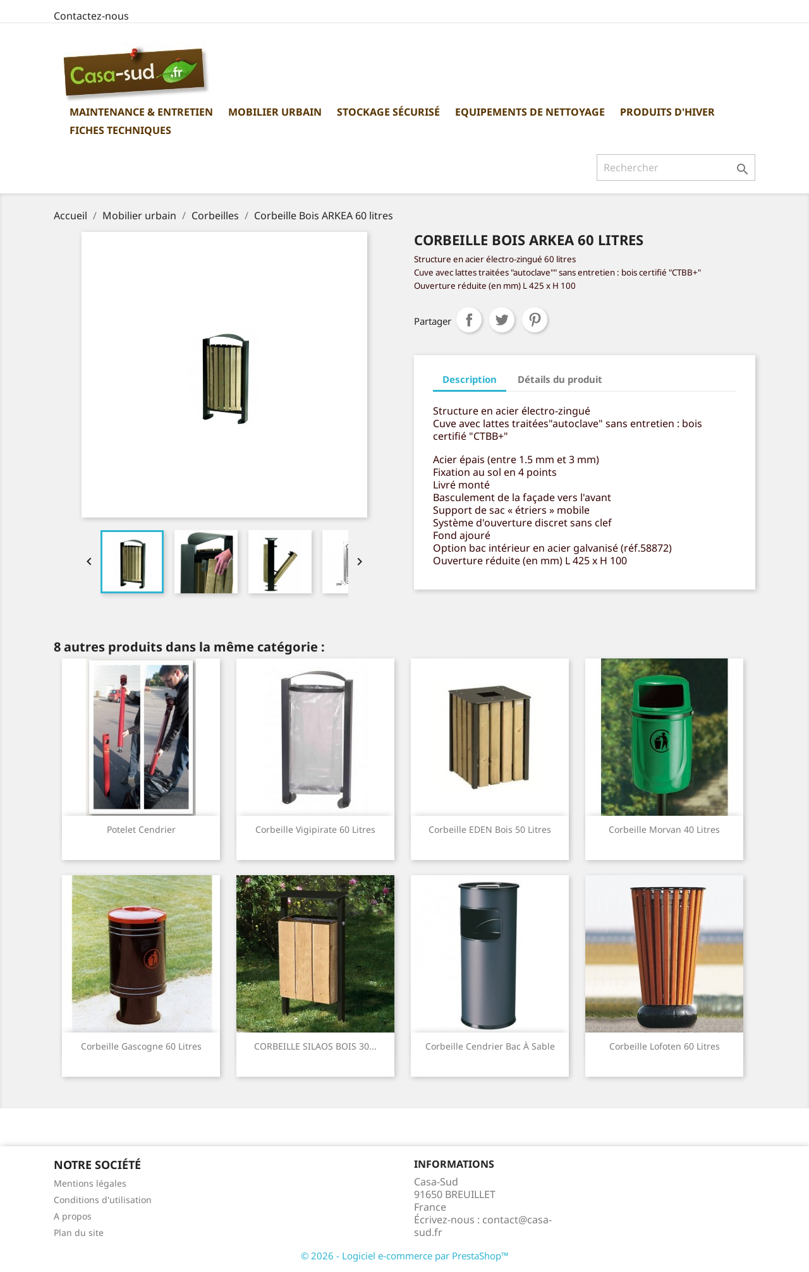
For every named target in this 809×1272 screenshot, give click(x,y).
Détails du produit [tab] (560, 379)
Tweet (501, 319)
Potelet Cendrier (141, 829)
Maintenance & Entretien (141, 112)
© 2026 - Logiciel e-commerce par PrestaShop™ (405, 1255)
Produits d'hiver (667, 112)
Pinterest (534, 319)
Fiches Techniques (120, 130)
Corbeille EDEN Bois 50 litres (490, 829)
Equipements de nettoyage (530, 112)
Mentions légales (90, 1183)
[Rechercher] (676, 167)
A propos (73, 1216)
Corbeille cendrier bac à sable (490, 1046)
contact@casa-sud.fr (483, 1226)
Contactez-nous (91, 16)
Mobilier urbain (275, 112)
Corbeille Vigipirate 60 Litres (315, 829)
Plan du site (79, 1233)
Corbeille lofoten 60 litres (664, 1046)
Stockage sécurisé (388, 112)
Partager (469, 319)
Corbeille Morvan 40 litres (664, 829)
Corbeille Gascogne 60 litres (141, 1046)
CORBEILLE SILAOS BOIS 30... (315, 1046)
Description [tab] (469, 379)
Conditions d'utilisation (103, 1200)
